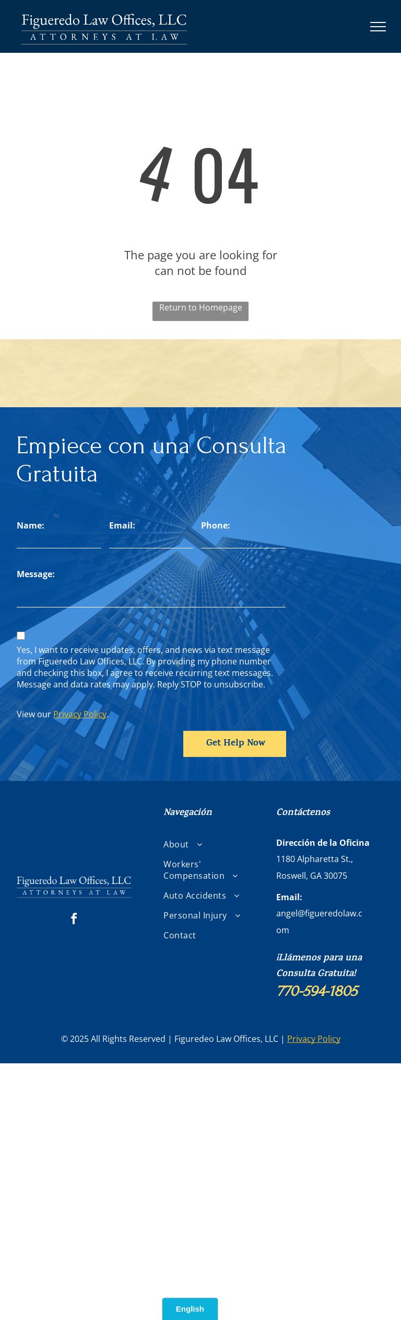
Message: (36, 574)
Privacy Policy (80, 714)
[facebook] (74, 920)
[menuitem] (203, 844)
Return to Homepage (200, 307)
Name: (30, 525)
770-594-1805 (316, 991)
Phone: (215, 525)
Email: (122, 525)
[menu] (378, 26)
